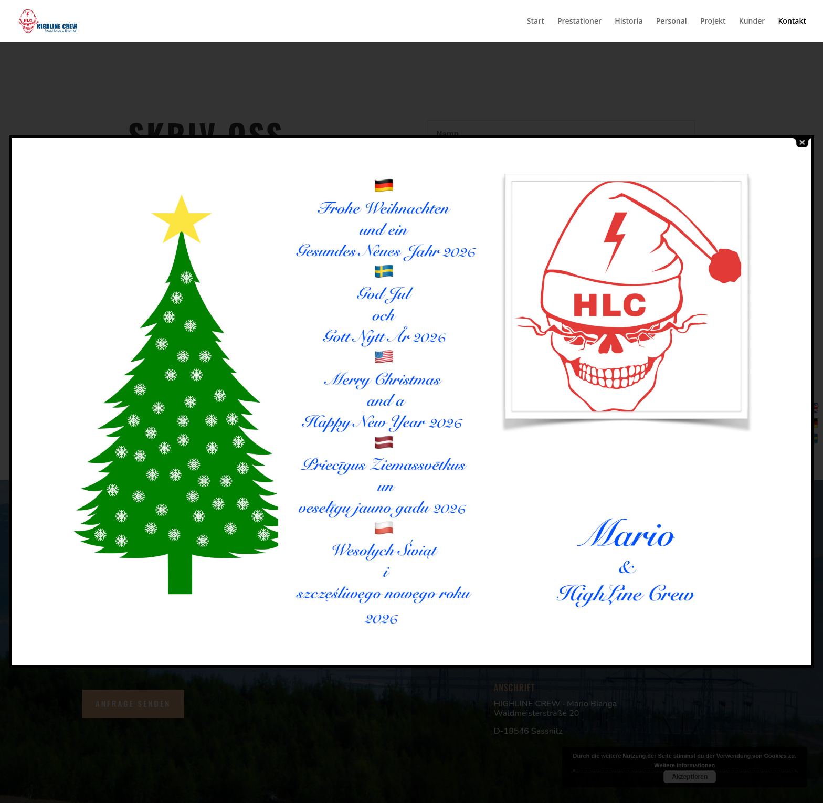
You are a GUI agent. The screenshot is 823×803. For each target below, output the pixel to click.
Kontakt (792, 21)
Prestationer (579, 21)
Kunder (752, 21)
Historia (628, 21)
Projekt (713, 21)
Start (535, 21)
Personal (671, 21)
